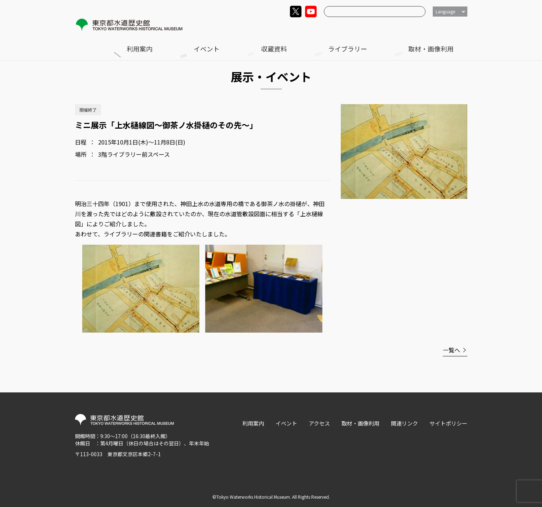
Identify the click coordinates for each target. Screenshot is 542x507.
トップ (90, 43)
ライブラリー (399, 27)
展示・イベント (127, 43)
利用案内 (285, 27)
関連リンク (404, 423)
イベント (321, 27)
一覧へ (451, 350)
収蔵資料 (357, 27)
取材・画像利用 (448, 27)
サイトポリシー (448, 423)
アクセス (319, 423)
